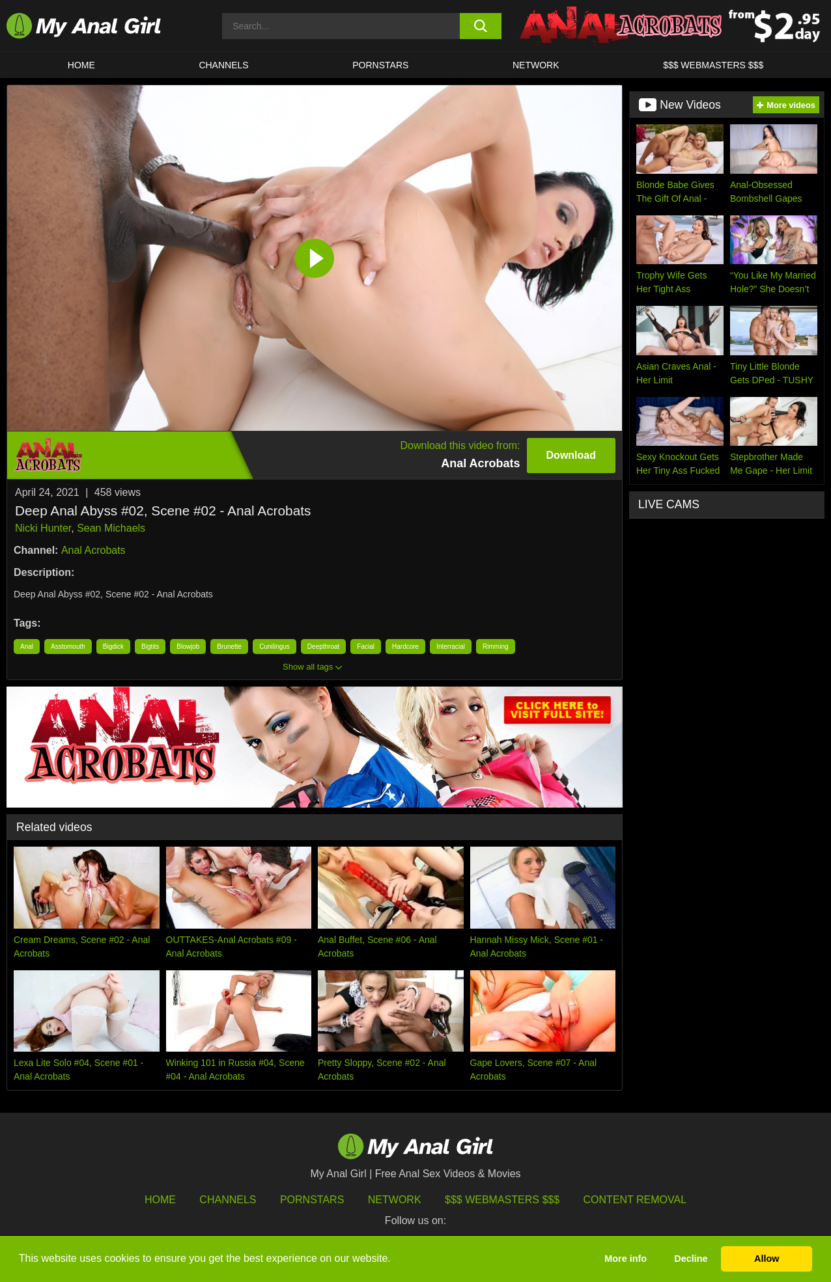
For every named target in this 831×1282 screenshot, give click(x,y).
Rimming (495, 646)
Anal (26, 646)
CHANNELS (223, 65)
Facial (365, 646)
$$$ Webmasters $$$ (502, 1199)
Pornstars (380, 65)
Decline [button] (690, 1258)
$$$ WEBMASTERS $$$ (713, 65)
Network (536, 65)
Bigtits (150, 646)
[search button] (480, 26)
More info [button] (625, 1258)
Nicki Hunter (43, 528)
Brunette (229, 646)
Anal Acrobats (93, 550)
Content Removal (635, 1199)
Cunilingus (274, 646)
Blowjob (187, 646)
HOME (81, 65)
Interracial (450, 646)
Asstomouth (68, 646)
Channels (227, 1199)
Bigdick (113, 646)
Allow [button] (766, 1258)
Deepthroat (323, 646)
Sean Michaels (111, 528)
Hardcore (405, 646)
